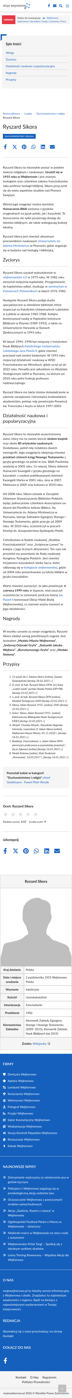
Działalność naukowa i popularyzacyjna (30, 66)
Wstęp (10, 52)
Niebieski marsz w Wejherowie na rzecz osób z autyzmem (38, 1235)
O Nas (34, 1377)
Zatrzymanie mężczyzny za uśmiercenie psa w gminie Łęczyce (38, 1179)
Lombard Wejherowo (22, 1087)
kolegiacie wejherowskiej (40, 567)
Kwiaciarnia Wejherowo (24, 1094)
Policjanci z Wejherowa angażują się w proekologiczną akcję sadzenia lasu (33, 1191)
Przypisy (11, 79)
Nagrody (11, 73)
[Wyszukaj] (60, 6)
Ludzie (28, 113)
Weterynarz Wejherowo (24, 1100)
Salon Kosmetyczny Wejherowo (29, 1120)
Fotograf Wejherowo (21, 1107)
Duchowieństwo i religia (50, 113)
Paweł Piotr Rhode (36, 782)
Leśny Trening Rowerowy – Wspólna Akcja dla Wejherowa (38, 1257)
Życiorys (11, 59)
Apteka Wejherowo (21, 1081)
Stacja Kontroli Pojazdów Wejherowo (32, 1133)
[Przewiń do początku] (62, 1388)
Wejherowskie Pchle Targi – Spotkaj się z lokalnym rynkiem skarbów (35, 1246)
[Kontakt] (54, 6)
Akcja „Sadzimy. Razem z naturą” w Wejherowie (31, 1213)
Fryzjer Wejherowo (20, 1113)
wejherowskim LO (15, 277)
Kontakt (8, 1336)
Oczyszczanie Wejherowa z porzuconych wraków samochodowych (35, 1202)
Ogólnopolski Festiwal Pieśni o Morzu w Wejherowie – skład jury (34, 1224)
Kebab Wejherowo (20, 1146)
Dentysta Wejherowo (22, 1074)
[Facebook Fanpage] (48, 6)
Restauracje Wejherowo (24, 1139)
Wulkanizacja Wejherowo (25, 1126)
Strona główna (11, 113)
